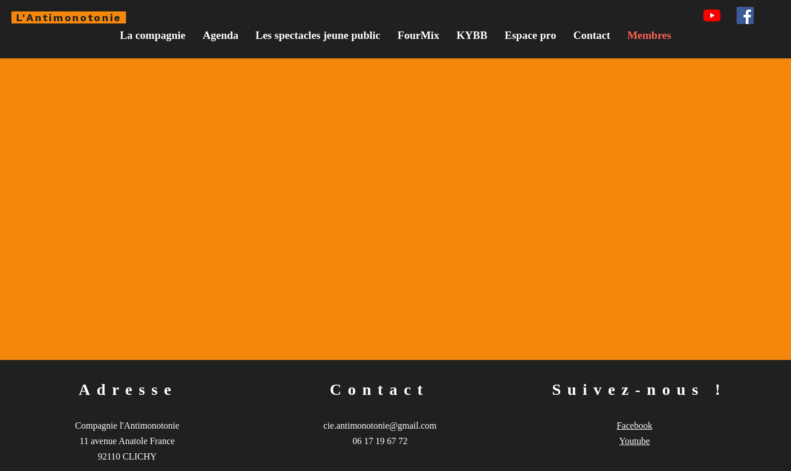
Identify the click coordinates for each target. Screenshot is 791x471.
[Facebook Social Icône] (745, 15)
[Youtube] (712, 15)
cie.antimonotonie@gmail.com (380, 425)
